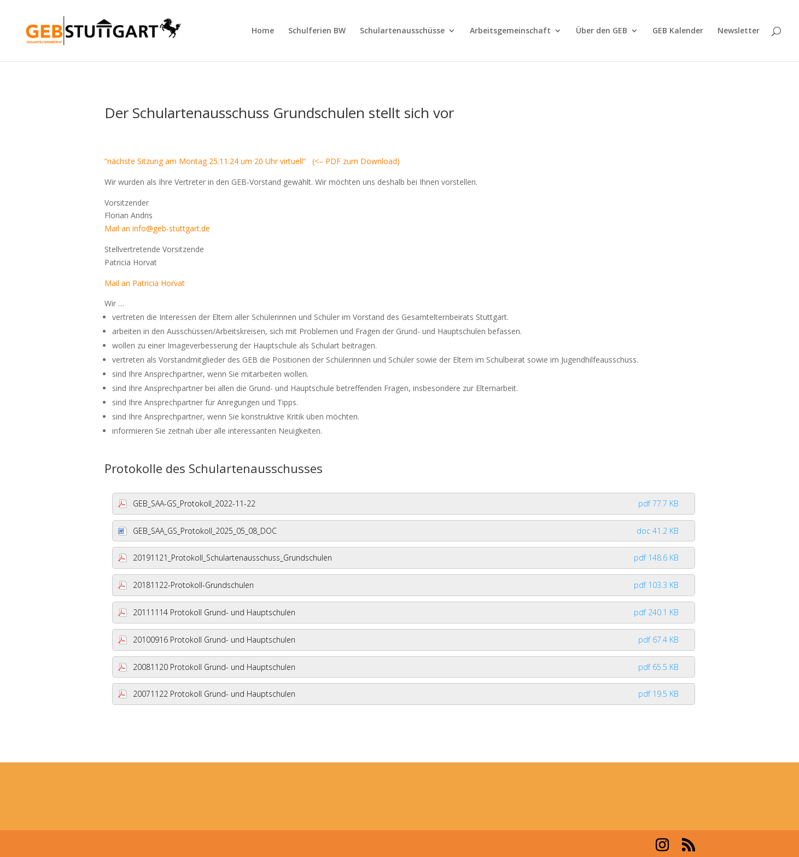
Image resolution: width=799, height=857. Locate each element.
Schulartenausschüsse (402, 31)
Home (263, 31)
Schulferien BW (317, 31)
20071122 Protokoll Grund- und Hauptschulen (406, 694)
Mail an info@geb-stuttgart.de (157, 228)
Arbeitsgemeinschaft (510, 31)
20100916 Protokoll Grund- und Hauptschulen (406, 639)
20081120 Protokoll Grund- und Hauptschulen (406, 667)
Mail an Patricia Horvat (144, 283)
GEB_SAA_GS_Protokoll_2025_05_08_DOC (406, 531)
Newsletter (739, 31)
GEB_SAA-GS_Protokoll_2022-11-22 (406, 503)
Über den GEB (601, 31)
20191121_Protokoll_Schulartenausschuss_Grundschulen (406, 557)
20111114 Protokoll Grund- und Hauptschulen (406, 612)
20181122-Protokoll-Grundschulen (406, 585)
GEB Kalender (677, 31)
